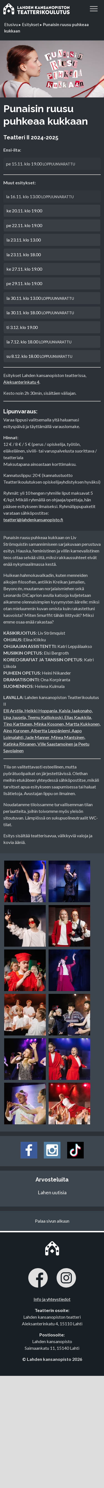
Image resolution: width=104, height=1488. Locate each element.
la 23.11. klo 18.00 (23, 254)
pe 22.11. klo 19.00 (24, 225)
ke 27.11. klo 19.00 (24, 269)
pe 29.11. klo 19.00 (24, 283)
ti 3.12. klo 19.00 (22, 327)
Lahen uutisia (52, 1192)
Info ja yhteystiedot (52, 1299)
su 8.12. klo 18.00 (39, 356)
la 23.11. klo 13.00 (23, 239)
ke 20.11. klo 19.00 (24, 210)
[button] (93, 8)
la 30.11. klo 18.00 (40, 312)
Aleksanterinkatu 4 (21, 381)
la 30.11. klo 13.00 (40, 298)
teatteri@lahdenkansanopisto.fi (33, 519)
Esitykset (30, 24)
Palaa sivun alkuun (52, 1220)
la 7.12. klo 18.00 (39, 341)
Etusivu (11, 24)
